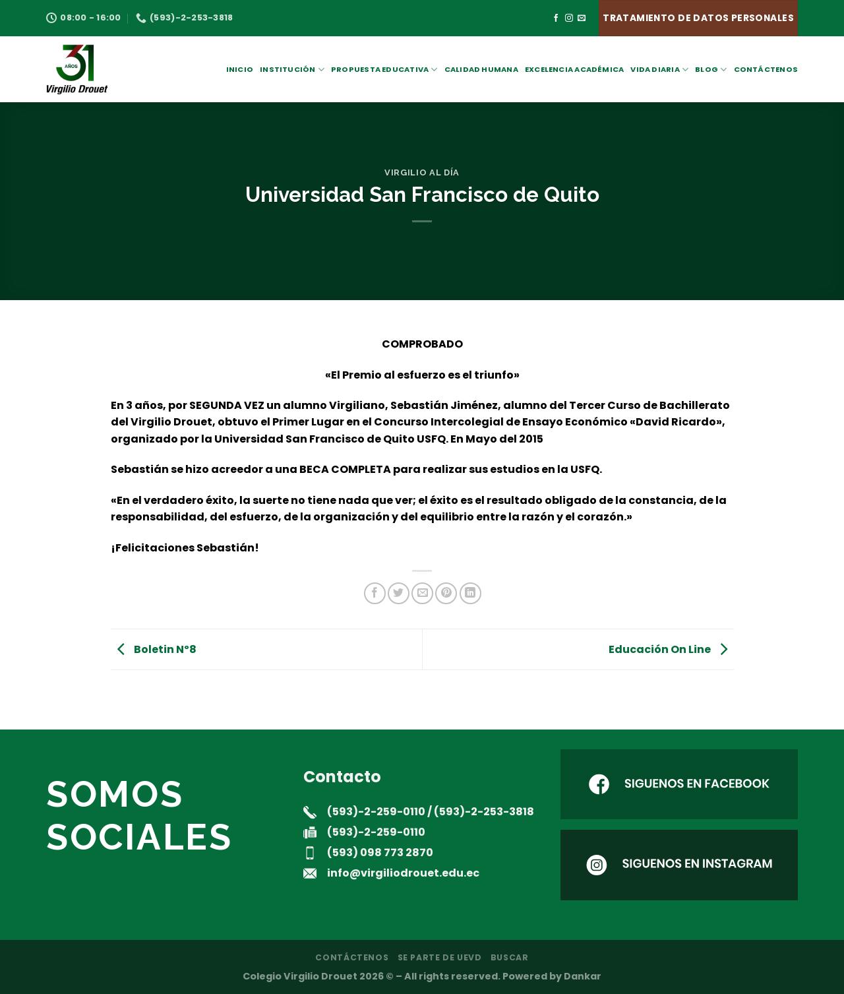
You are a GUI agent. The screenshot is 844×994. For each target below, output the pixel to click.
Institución (292, 69)
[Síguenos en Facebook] (556, 18)
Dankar (582, 976)
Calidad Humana (481, 69)
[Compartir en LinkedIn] (470, 593)
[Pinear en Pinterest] (446, 593)
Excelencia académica (574, 69)
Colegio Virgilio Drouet (300, 976)
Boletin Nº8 (153, 648)
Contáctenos (766, 69)
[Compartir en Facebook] (375, 593)
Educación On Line (671, 648)
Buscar (510, 957)
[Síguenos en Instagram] (569, 18)
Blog (711, 69)
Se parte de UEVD (440, 957)
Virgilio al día (422, 172)
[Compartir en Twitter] (398, 593)
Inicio (239, 69)
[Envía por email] (422, 593)
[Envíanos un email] (582, 18)
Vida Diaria (659, 69)
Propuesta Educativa (384, 69)
